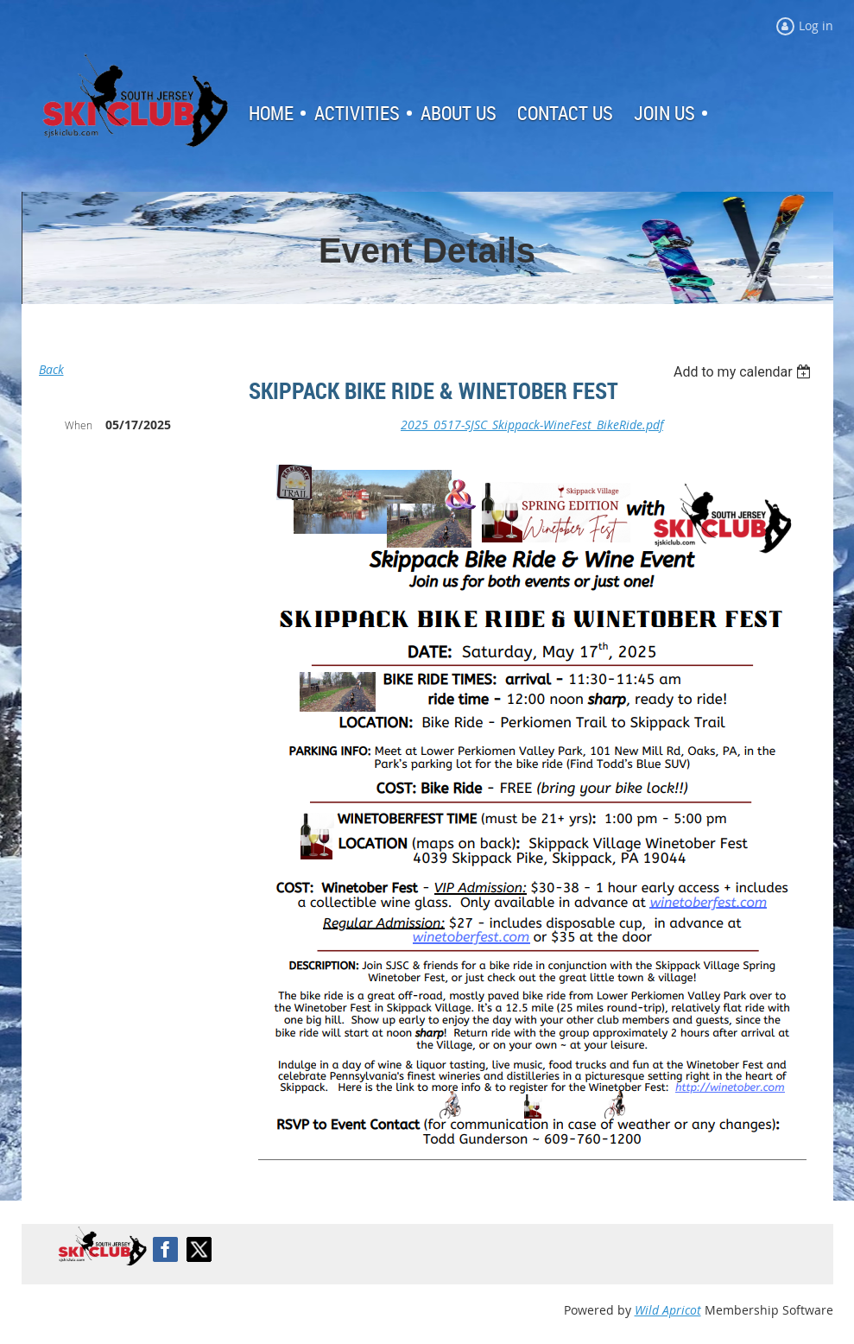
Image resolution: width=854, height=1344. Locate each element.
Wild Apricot (668, 1310)
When (78, 425)
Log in (78, 329)
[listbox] (745, 372)
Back (51, 369)
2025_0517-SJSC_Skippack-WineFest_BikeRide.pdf (532, 424)
